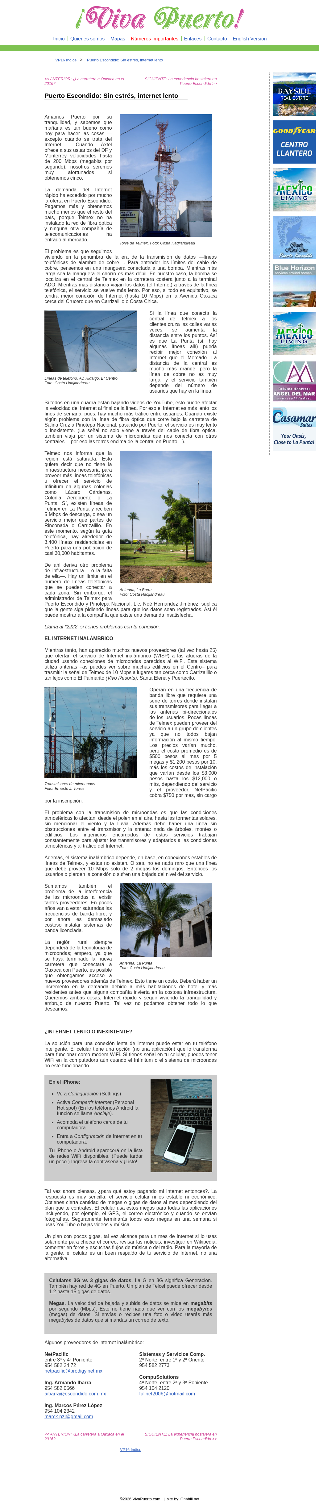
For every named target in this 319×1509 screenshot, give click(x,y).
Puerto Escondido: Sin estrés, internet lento (125, 60)
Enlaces (193, 38)
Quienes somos (87, 38)
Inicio (58, 38)
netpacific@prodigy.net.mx (73, 1371)
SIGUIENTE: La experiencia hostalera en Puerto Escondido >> (181, 81)
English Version (250, 38)
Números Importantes (154, 38)
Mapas (117, 38)
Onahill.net (189, 1499)
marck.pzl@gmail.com (68, 1416)
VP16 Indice (66, 60)
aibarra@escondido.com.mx (75, 1393)
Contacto (217, 38)
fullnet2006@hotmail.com (167, 1393)
